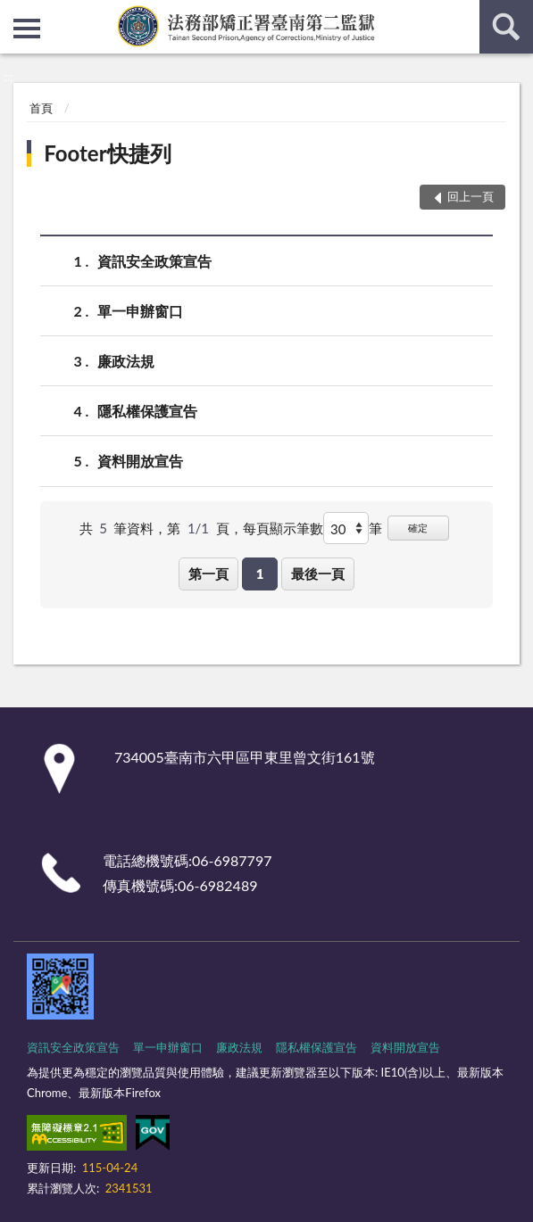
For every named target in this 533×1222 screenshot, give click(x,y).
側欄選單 (26, 28)
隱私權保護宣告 (147, 410)
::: (14, 13)
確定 (418, 527)
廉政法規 (125, 361)
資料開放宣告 (140, 460)
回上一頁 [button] (470, 196)
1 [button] (260, 574)
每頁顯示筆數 (283, 528)
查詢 (506, 27)
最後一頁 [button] (318, 574)
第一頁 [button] (208, 574)
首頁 (41, 108)
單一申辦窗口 (140, 311)
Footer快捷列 (107, 153)
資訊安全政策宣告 (154, 261)
